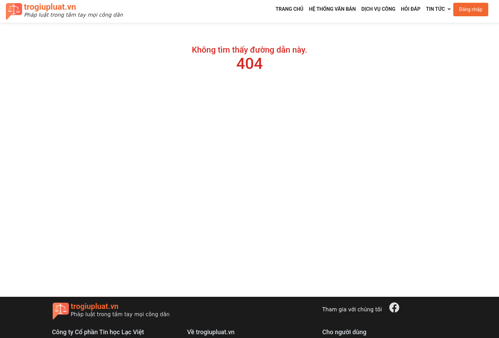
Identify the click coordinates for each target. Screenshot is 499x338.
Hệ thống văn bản (332, 9)
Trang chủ (289, 9)
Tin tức (435, 9)
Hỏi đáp (410, 9)
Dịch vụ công (378, 9)
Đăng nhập (470, 9)
